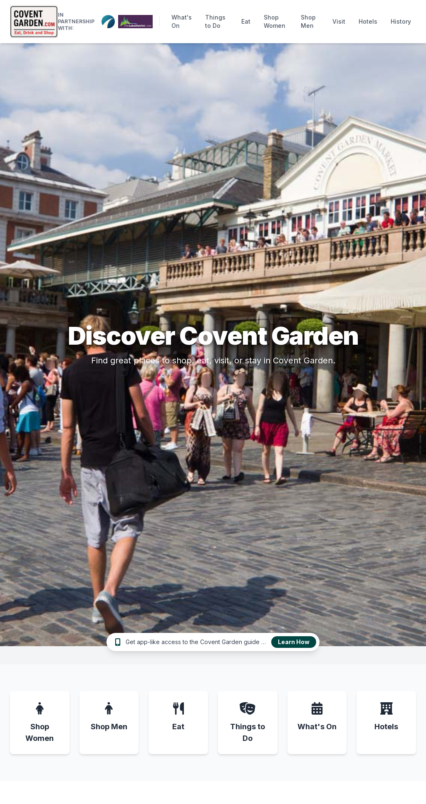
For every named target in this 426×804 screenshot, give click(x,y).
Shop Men (308, 21)
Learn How (294, 641)
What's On (181, 21)
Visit (338, 21)
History (401, 21)
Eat (245, 21)
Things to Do (215, 21)
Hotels (368, 21)
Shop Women (274, 21)
